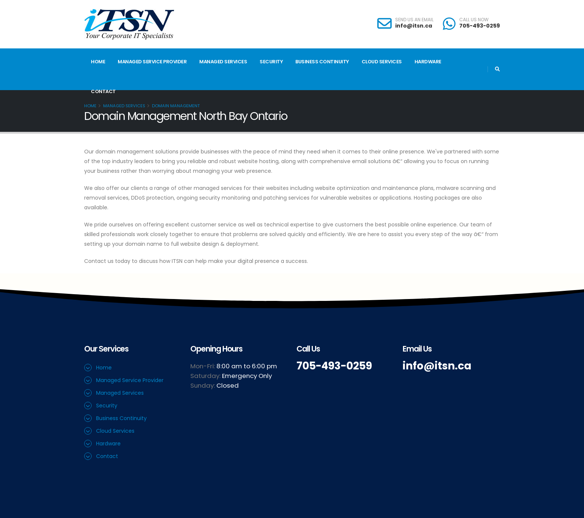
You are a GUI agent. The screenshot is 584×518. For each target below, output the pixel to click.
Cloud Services (382, 61)
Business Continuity (322, 61)
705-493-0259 (479, 25)
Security (271, 61)
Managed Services (223, 61)
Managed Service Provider (152, 61)
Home (98, 61)
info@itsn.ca (413, 25)
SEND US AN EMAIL (414, 19)
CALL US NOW (474, 19)
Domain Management (176, 106)
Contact (103, 91)
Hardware (428, 61)
